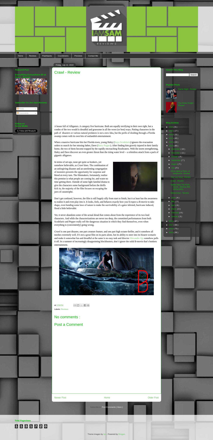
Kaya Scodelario (122, 142)
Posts (20, 109)
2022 (171, 134)
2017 (171, 225)
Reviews (32, 56)
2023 (171, 131)
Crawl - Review (177, 181)
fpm (105, 434)
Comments (22, 113)
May (173, 201)
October (175, 156)
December (176, 149)
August (174, 164)
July (173, 168)
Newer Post (60, 397)
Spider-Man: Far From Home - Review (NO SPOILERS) (180, 187)
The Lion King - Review (181, 177)
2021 (171, 138)
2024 (171, 127)
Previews (78, 56)
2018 (171, 221)
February (175, 212)
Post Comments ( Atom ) (112, 407)
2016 (171, 228)
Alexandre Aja (136, 238)
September (176, 160)
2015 (171, 232)
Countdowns (63, 56)
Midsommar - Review (180, 193)
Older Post (153, 397)
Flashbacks (47, 56)
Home (20, 56)
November (176, 153)
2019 (171, 146)
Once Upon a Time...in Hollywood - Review (180, 172)
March (174, 209)
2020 (171, 142)
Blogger (121, 434)
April (173, 205)
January (175, 216)
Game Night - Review (187, 89)
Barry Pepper (104, 145)
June (173, 198)
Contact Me (93, 56)
